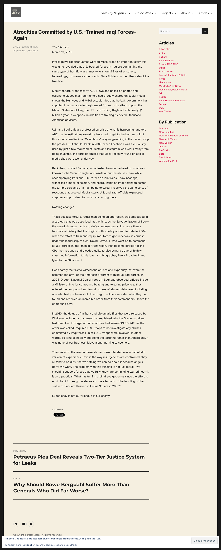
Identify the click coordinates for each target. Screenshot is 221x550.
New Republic (166, 132)
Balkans (163, 57)
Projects (167, 13)
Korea (162, 78)
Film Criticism (166, 71)
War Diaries (165, 111)
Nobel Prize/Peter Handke (173, 89)
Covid (162, 67)
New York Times (168, 139)
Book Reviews (166, 60)
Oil (160, 93)
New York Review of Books (173, 135)
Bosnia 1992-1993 (168, 64)
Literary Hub (165, 82)
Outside (163, 146)
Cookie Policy (70, 545)
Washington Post (168, 161)
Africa (162, 53)
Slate (161, 153)
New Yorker (165, 142)
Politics (162, 96)
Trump (162, 104)
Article (17, 46)
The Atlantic (165, 157)
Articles (204, 13)
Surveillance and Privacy (172, 100)
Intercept (27, 46)
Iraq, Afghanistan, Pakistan (173, 75)
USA (161, 107)
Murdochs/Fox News (170, 86)
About (185, 13)
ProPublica (164, 150)
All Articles (164, 49)
